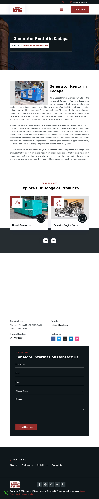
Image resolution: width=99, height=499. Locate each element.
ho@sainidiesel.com (80, 2)
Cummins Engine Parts (66, 225)
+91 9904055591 (17, 338)
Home (15, 45)
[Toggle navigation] (61, 9)
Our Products (27, 465)
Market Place (42, 465)
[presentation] (45, 240)
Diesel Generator (21, 225)
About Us (14, 465)
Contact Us (57, 465)
